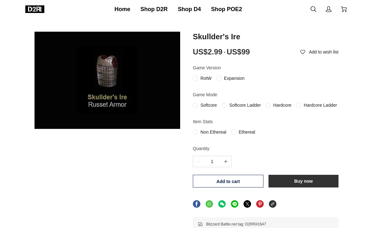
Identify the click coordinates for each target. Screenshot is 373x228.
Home (122, 9)
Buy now (303, 181)
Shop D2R (154, 9)
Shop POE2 (226, 9)
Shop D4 (189, 9)
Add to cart (228, 181)
